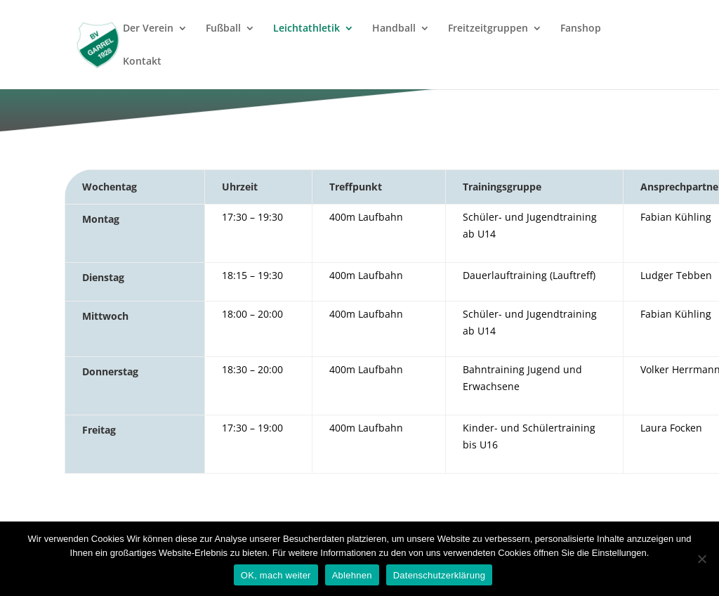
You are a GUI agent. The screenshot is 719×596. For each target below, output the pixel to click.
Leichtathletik (306, 28)
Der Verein (148, 28)
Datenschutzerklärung (439, 575)
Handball (394, 28)
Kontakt (142, 61)
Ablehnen (352, 575)
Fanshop (580, 28)
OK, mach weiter (276, 575)
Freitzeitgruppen (488, 28)
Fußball (223, 28)
